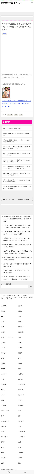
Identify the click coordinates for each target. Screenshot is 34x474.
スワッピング (5, 421)
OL (2, 316)
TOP (11, 295)
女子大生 (3, 306)
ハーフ (20, 342)
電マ (19, 426)
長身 (20, 114)
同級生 (3, 368)
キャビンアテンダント (7, 337)
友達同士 (20, 374)
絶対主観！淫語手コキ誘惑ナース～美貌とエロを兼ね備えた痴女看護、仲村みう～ (16, 140)
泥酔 (2, 400)
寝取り (3, 379)
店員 (19, 337)
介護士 (20, 347)
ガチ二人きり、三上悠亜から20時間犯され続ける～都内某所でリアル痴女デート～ (16, 147)
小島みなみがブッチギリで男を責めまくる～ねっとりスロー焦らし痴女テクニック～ (16, 160)
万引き (3, 442)
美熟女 (20, 321)
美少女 (20, 306)
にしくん (3, 458)
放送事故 (20, 452)
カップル (3, 374)
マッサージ (21, 384)
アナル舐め (21, 431)
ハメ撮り (20, 379)
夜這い (3, 431)
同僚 (19, 368)
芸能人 (20, 353)
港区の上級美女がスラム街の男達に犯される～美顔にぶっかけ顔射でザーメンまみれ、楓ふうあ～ (16, 167)
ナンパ (3, 395)
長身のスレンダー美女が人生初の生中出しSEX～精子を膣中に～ (16, 134)
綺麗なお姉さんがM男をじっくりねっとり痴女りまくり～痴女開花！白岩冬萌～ (16, 180)
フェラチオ (4, 437)
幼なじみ (3, 426)
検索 (31, 286)
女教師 (3, 332)
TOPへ (25, 471)
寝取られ (20, 389)
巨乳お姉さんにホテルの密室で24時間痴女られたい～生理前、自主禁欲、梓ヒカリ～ (16, 174)
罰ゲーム (20, 416)
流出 (19, 463)
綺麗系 (4, 33)
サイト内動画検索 (6, 284)
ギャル (3, 342)
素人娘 (3, 311)
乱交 (2, 447)
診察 (2, 416)
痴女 (16, 114)
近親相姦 (3, 405)
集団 (19, 442)
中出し (20, 400)
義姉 (2, 326)
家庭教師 (20, 332)
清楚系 (3, 363)
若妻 (19, 316)
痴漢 (2, 463)
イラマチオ (21, 437)
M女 (19, 358)
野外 (19, 447)
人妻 (2, 321)
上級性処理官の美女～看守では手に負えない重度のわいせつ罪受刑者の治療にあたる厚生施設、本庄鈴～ (17, 219)
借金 (2, 452)
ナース (3, 347)
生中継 (20, 458)
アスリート (4, 353)
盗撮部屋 (20, 405)
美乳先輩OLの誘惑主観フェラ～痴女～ (13, 128)
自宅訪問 (20, 421)
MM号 (3, 389)
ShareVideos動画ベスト (11, 2)
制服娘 (20, 311)
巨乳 (2, 358)
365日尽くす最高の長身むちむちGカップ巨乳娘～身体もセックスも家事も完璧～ (17, 187)
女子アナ (20, 326)
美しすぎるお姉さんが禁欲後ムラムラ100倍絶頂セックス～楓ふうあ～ (16, 154)
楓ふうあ (10, 114)
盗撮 (19, 410)
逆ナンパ (20, 395)
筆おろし (3, 384)
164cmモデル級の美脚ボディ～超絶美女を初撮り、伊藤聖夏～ (10, 199)
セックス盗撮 (5, 410)
